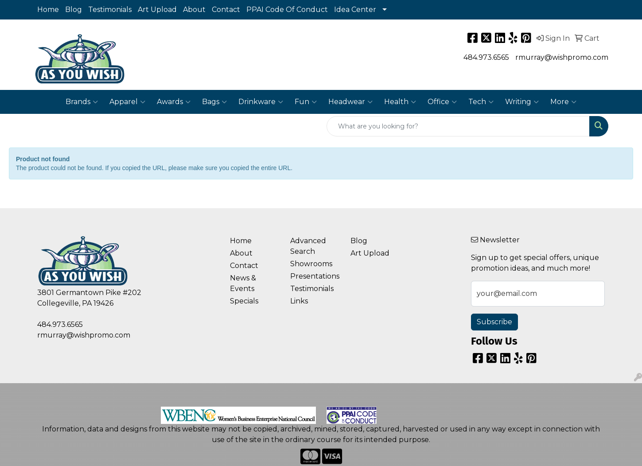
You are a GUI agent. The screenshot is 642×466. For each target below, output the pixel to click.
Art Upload (157, 9)
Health (400, 102)
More (563, 102)
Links (299, 301)
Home (48, 9)
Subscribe (494, 322)
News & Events (243, 283)
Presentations (314, 276)
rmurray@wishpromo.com (561, 57)
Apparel (127, 102)
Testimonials (110, 9)
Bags (214, 102)
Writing (522, 102)
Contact (226, 9)
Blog (73, 9)
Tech (481, 102)
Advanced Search (308, 246)
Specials (244, 301)
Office (442, 102)
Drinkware (260, 102)
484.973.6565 (486, 57)
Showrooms (311, 264)
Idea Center (355, 9)
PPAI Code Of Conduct (287, 9)
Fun (306, 102)
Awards (174, 102)
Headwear (350, 102)
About (194, 9)
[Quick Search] (458, 126)
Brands (82, 102)
